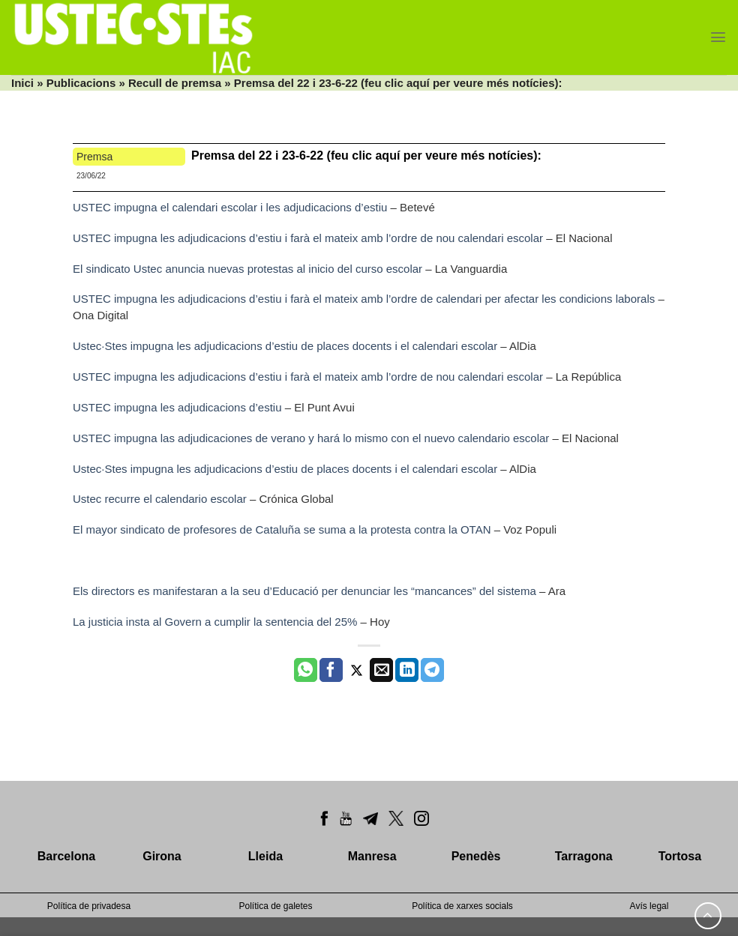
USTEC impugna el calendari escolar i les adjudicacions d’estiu (230, 207)
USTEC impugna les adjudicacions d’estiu (177, 407)
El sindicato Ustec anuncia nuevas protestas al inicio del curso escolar (247, 268)
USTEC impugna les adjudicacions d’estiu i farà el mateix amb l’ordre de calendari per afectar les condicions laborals (364, 298)
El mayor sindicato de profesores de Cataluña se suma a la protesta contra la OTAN (282, 529)
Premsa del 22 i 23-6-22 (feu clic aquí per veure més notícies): (366, 155)
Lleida (265, 856)
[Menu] (718, 37)
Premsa (94, 157)
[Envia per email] (381, 670)
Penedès (476, 856)
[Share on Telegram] (432, 670)
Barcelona (66, 856)
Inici (22, 82)
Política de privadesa (88, 906)
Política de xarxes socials (462, 906)
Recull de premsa (174, 82)
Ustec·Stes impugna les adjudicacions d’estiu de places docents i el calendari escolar (285, 345)
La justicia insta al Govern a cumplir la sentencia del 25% (215, 621)
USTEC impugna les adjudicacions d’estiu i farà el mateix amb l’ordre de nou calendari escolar (308, 238)
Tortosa (679, 856)
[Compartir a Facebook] (331, 670)
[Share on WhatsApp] (305, 670)
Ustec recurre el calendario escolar (160, 498)
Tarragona (584, 856)
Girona (162, 856)
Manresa (372, 856)
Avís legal (649, 906)
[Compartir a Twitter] (356, 670)
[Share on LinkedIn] (406, 670)
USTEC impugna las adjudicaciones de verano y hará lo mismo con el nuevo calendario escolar (311, 438)
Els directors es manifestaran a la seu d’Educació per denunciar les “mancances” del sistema (304, 591)
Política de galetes (275, 906)
